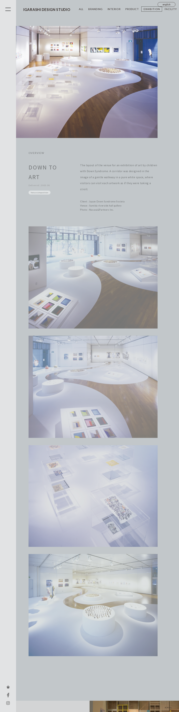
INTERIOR (114, 9)
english (167, 4)
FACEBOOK (8, 695)
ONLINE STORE (8, 687)
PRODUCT (132, 9)
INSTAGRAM (8, 703)
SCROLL (168, 707)
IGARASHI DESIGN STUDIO (46, 9)
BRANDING (95, 9)
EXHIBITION (152, 9)
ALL (81, 9)
